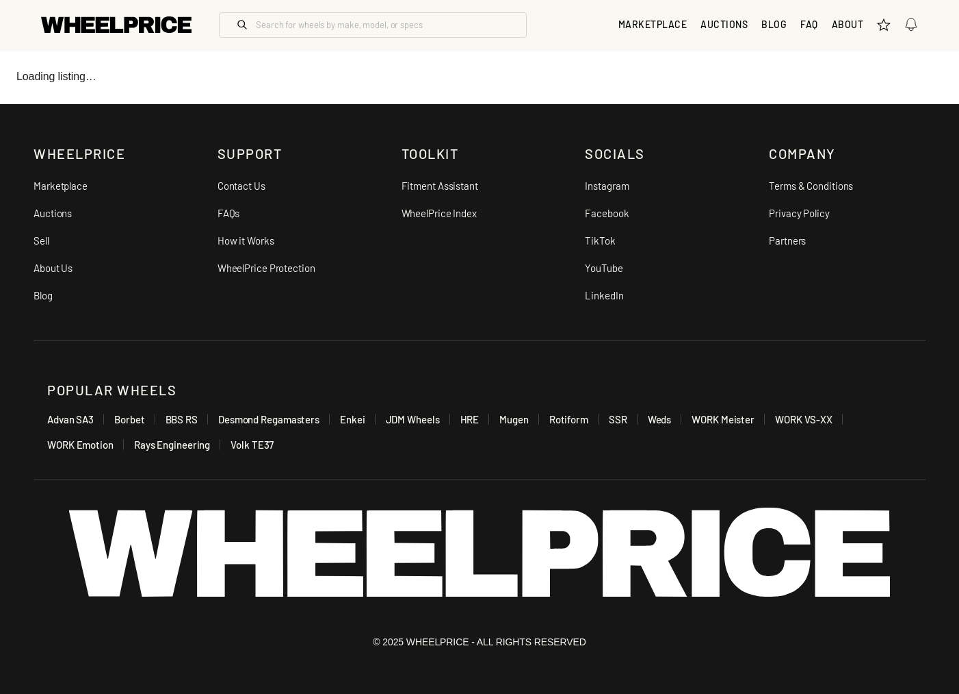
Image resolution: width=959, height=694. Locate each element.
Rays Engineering (172, 444)
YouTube (603, 268)
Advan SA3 (70, 419)
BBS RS (182, 419)
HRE (470, 419)
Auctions (53, 213)
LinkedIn (604, 295)
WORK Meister (723, 419)
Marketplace (61, 185)
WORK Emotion (80, 444)
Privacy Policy (799, 213)
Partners (787, 240)
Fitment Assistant (440, 185)
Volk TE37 (252, 444)
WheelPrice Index (439, 213)
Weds (660, 419)
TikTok (600, 240)
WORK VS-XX (803, 419)
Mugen (514, 419)
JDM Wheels (413, 419)
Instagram (607, 185)
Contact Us (241, 185)
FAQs (229, 213)
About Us (53, 268)
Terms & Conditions (811, 185)
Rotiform (568, 419)
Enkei (352, 419)
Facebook (607, 213)
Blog (774, 24)
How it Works (246, 240)
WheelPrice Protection (266, 268)
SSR (618, 419)
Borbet (129, 419)
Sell (41, 240)
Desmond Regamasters (268, 419)
